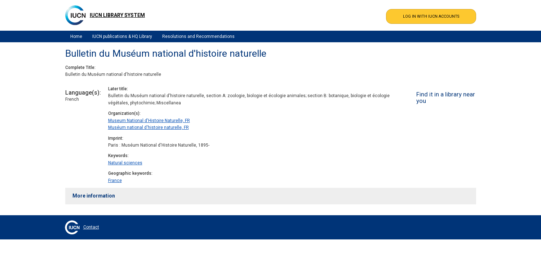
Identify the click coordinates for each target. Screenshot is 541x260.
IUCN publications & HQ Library (122, 36)
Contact (91, 227)
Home (76, 36)
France (115, 180)
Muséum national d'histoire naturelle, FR (148, 127)
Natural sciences (125, 162)
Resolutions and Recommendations (198, 36)
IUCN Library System (117, 15)
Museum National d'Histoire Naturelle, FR (149, 120)
